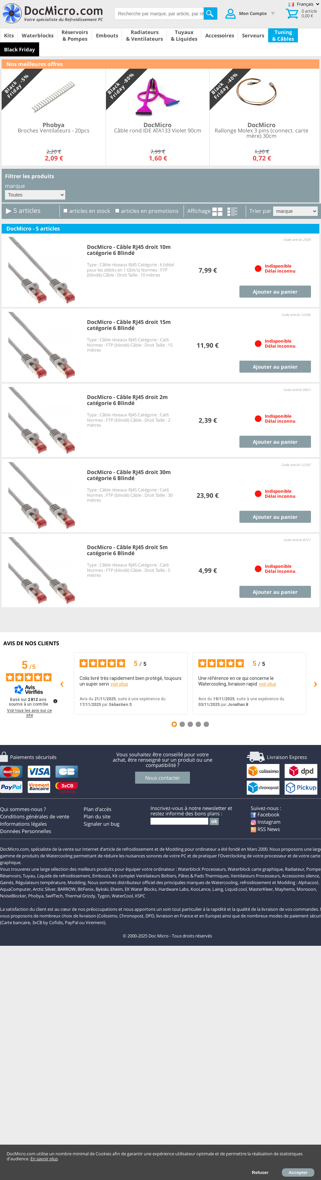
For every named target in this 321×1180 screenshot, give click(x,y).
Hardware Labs (173, 889)
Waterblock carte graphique (255, 869)
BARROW (67, 889)
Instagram (266, 821)
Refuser (260, 1172)
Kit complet (123, 876)
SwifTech (54, 896)
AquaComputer (15, 889)
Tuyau (29, 876)
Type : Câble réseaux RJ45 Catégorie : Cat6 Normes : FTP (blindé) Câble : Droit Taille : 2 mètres (128, 420)
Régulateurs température (40, 882)
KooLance (200, 889)
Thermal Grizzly (80, 896)
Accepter (298, 1172)
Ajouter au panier (275, 291)
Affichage (199, 211)
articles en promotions (150, 211)
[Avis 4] (198, 724)
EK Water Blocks (140, 889)
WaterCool (122, 896)
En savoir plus (44, 1159)
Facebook (265, 814)
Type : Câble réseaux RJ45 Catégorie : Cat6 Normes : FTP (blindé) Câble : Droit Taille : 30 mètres (130, 495)
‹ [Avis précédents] (62, 683)
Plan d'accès (97, 809)
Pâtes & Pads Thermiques (203, 876)
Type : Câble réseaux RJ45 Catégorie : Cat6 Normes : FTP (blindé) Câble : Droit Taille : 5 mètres (128, 570)
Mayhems (285, 889)
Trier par (260, 211)
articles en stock (89, 211)
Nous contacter (162, 777)
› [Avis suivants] (316, 683)
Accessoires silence (300, 876)
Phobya (35, 896)
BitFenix (86, 889)
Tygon (103, 896)
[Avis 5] (206, 724)
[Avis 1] (174, 724)
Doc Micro (158, 936)
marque (15, 185)
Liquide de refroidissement (63, 876)
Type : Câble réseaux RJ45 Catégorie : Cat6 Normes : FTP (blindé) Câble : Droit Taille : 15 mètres (130, 345)
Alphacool (308, 882)
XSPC (140, 896)
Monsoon (306, 889)
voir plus (119, 684)
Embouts (101, 876)
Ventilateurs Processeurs (255, 876)
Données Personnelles (25, 831)
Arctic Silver (44, 889)
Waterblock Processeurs (202, 869)
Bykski (102, 889)
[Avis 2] (182, 724)
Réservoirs (10, 876)
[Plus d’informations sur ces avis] (55, 700)
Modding (77, 882)
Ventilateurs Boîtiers (156, 876)
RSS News (265, 829)
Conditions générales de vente (34, 816)
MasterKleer (261, 889)
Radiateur (294, 869)
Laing (217, 889)
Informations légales (23, 823)
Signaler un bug (101, 823)
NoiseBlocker (13, 896)
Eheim (116, 889)
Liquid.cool (236, 889)
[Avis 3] (190, 724)
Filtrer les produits (29, 176)
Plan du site (97, 816)
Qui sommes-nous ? (23, 809)
